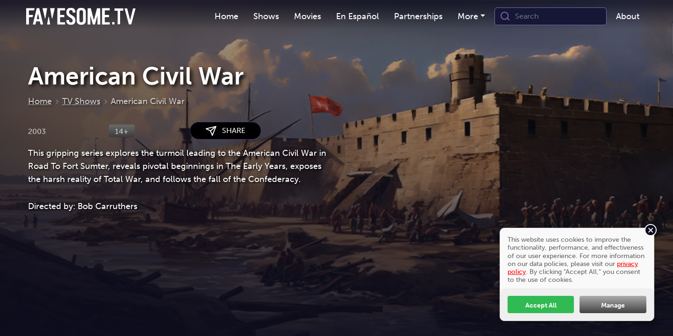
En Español (357, 16)
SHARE (225, 131)
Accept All (541, 305)
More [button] (468, 16)
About (627, 16)
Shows (266, 16)
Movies (307, 16)
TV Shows (81, 101)
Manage (613, 305)
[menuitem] (226, 17)
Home (226, 16)
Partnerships (418, 16)
